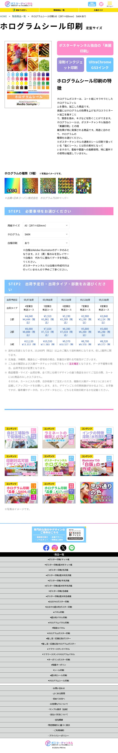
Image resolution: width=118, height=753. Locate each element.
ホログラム (14, 234)
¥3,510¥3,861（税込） (47, 319)
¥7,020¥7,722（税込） (47, 332)
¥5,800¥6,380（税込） (85, 332)
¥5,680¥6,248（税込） (104, 332)
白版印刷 (12, 243)
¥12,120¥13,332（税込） (29, 344)
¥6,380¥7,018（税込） (66, 332)
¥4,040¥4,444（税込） (29, 319)
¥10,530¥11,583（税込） (48, 344)
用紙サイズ (14, 225)
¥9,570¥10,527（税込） (66, 344)
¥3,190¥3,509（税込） (66, 319)
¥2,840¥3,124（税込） (104, 319)
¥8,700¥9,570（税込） (85, 344)
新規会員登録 (92, 4)
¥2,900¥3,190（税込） (85, 319)
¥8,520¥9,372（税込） (104, 344)
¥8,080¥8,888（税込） (29, 332)
